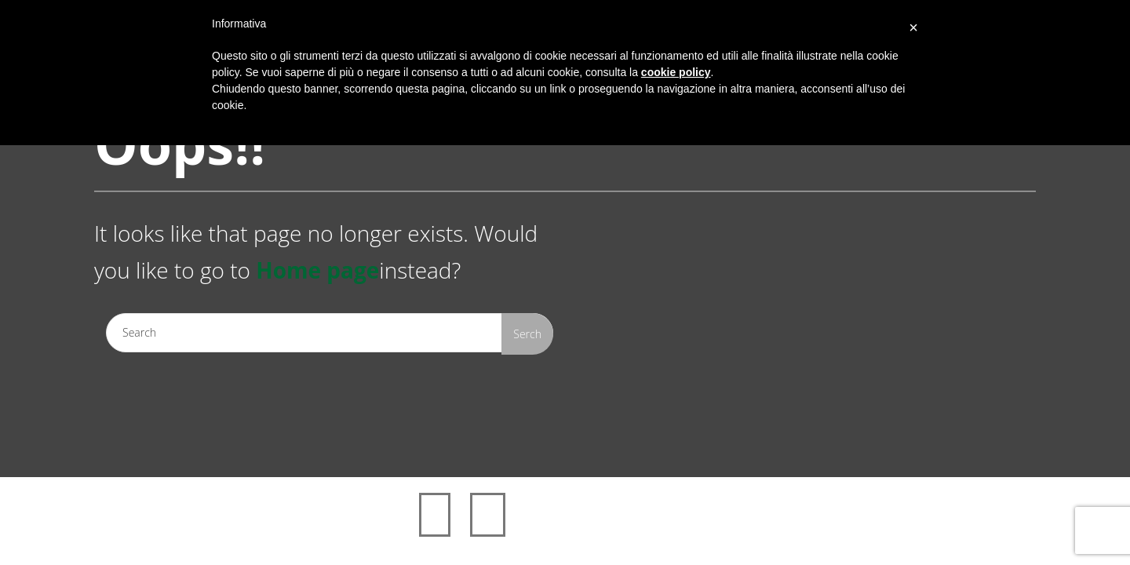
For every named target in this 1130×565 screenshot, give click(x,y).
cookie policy (676, 72)
